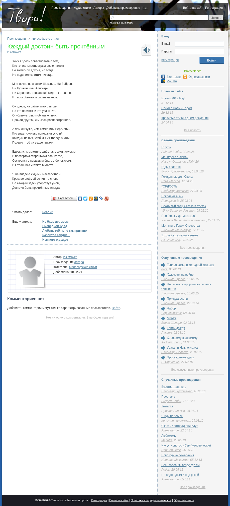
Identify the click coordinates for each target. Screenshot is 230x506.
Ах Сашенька (170, 240)
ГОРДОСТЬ (169, 186)
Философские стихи (45, 38)
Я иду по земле (172, 416)
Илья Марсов (170, 181)
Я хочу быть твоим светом (179, 235)
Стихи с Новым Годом (176, 108)
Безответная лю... (173, 387)
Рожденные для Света (177, 176)
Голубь (166, 147)
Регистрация (214, 8)
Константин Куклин (175, 420)
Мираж (171, 318)
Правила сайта (119, 500)
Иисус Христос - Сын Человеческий (186, 445)
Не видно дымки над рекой (180, 475)
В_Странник (170, 362)
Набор (171, 308)
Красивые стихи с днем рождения (184, 118)
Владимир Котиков (175, 191)
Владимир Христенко (176, 391)
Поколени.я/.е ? (172, 196)
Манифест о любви (174, 157)
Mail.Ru (169, 81)
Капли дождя (176, 328)
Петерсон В (170, 201)
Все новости (192, 130)
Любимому (168, 435)
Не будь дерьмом (55, 221)
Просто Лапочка (173, 411)
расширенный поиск (121, 23)
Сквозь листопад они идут (179, 426)
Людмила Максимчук (176, 230)
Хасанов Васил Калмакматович (183, 220)
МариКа (166, 440)
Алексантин (170, 430)
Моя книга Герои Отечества (180, 225)
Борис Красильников (175, 171)
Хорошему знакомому (182, 338)
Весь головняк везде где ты (180, 465)
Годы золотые (171, 167)
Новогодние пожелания (177, 455)
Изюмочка (14, 52)
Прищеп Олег (171, 450)
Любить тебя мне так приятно (64, 230)
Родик (165, 469)
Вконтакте (171, 77)
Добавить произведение (123, 8)
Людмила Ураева (173, 279)
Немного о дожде (55, 239)
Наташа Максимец (175, 460)
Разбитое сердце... (56, 235)
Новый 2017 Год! (173, 98)
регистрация (170, 60)
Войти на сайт (193, 8)
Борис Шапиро (171, 323)
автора (79, 262)
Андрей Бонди (171, 152)
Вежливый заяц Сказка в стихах (183, 206)
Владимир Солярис (174, 352)
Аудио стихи (82, 8)
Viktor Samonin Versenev (178, 210)
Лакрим (166, 332)
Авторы (98, 8)
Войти (116, 308)
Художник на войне (180, 274)
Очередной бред (54, 226)
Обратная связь (184, 500)
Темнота (167, 406)
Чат (145, 8)
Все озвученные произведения (192, 369)
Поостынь (168, 396)
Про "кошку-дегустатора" (178, 216)
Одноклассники (196, 77)
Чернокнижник (171, 313)
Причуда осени (177, 298)
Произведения (61, 8)
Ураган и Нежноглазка (182, 347)
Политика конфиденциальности (151, 500)
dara (164, 269)
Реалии (47, 212)
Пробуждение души (180, 357)
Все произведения (192, 247)
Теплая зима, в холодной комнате (190, 265)
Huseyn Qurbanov (173, 161)
